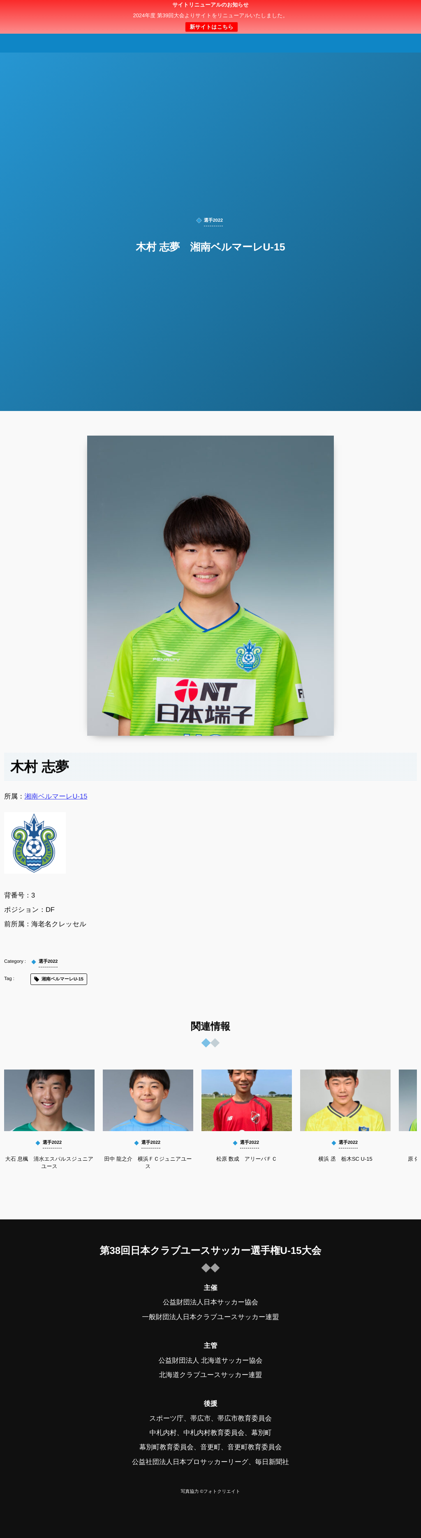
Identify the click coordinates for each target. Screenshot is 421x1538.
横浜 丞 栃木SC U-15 (345, 1159)
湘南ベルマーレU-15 (56, 796)
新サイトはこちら (211, 27)
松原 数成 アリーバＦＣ (246, 1159)
